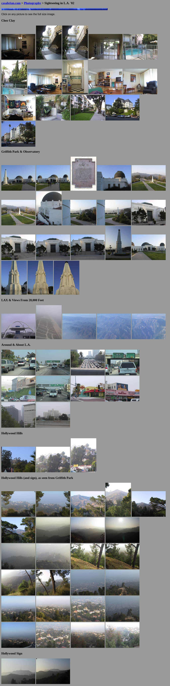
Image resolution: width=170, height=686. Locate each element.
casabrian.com (11, 3)
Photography (32, 3)
